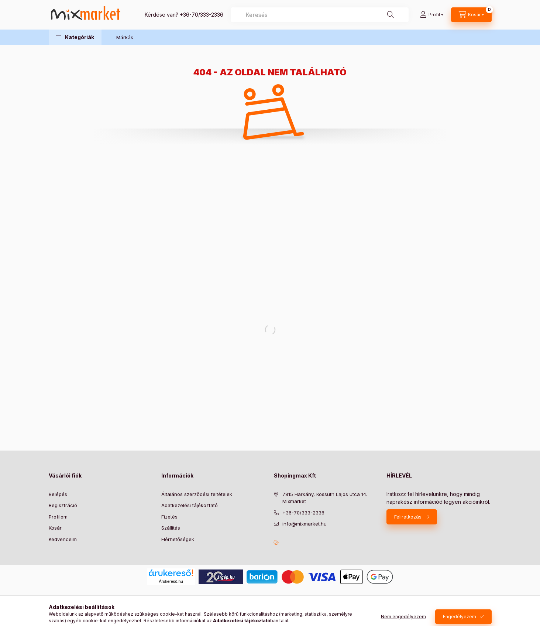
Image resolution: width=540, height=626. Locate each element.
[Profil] (431, 14)
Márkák (124, 37)
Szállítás (170, 528)
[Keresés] (390, 15)
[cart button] (471, 14)
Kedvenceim (63, 539)
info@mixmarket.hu (304, 524)
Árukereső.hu (171, 581)
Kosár (55, 528)
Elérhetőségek (177, 539)
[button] (75, 37)
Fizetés (169, 517)
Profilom (58, 517)
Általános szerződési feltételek (196, 494)
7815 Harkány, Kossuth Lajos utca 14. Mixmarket (324, 497)
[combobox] (320, 14)
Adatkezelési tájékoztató (189, 505)
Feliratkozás (408, 517)
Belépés (58, 494)
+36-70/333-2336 (201, 14)
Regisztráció (63, 505)
